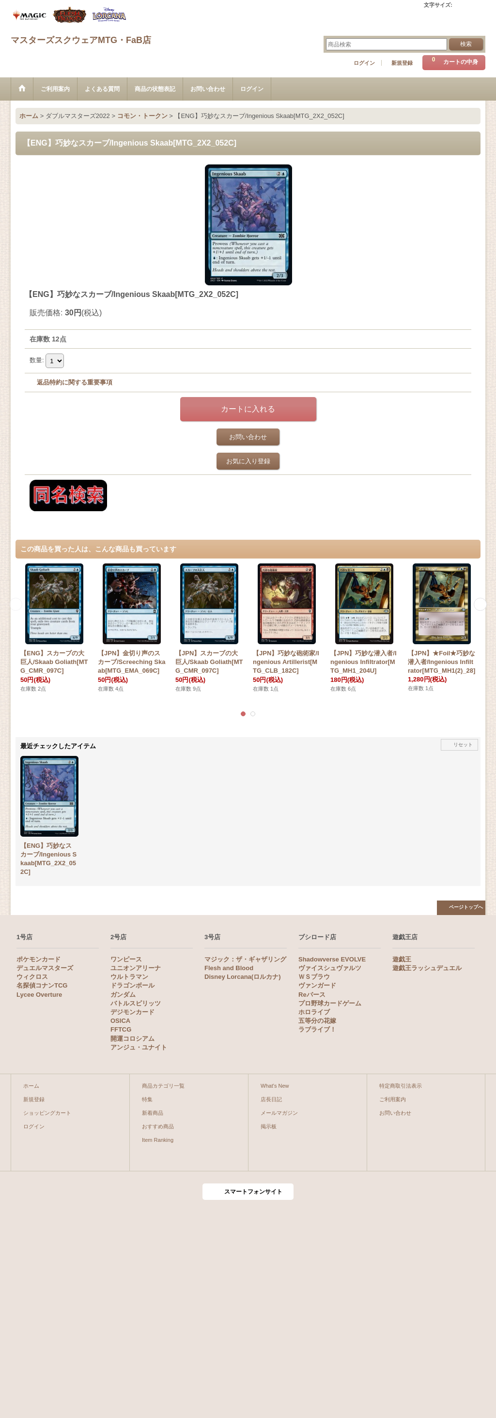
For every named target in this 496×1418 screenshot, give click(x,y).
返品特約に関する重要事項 (74, 382)
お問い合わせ (248, 437)
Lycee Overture (39, 994)
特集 (147, 1099)
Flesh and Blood (228, 968)
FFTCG (120, 1029)
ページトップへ (466, 907)
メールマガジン (279, 1113)
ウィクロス (32, 976)
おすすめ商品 (158, 1126)
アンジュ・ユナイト (138, 1047)
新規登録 (402, 63)
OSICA (120, 1020)
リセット (463, 744)
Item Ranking (157, 1140)
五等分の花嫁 (317, 1020)
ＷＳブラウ (314, 976)
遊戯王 (401, 959)
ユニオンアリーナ (135, 968)
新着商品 (152, 1113)
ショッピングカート (47, 1113)
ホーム (31, 1086)
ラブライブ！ (317, 1029)
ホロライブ (314, 1012)
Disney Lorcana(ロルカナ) (242, 976)
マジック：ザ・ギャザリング (245, 959)
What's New (275, 1086)
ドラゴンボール (132, 985)
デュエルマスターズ (44, 968)
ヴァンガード (317, 985)
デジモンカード (132, 1012)
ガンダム (123, 994)
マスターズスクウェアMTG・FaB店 (81, 40)
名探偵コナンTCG (41, 985)
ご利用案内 (392, 1099)
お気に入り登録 (248, 461)
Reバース (312, 994)
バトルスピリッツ (135, 1003)
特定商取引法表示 (400, 1086)
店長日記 (271, 1099)
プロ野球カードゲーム (329, 1003)
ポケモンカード (38, 959)
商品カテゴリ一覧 (163, 1086)
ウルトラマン (129, 976)
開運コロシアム (132, 1038)
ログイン (364, 63)
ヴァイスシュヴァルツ (329, 968)
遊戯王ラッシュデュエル (427, 968)
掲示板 (269, 1126)
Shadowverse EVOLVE (332, 959)
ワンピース (126, 959)
